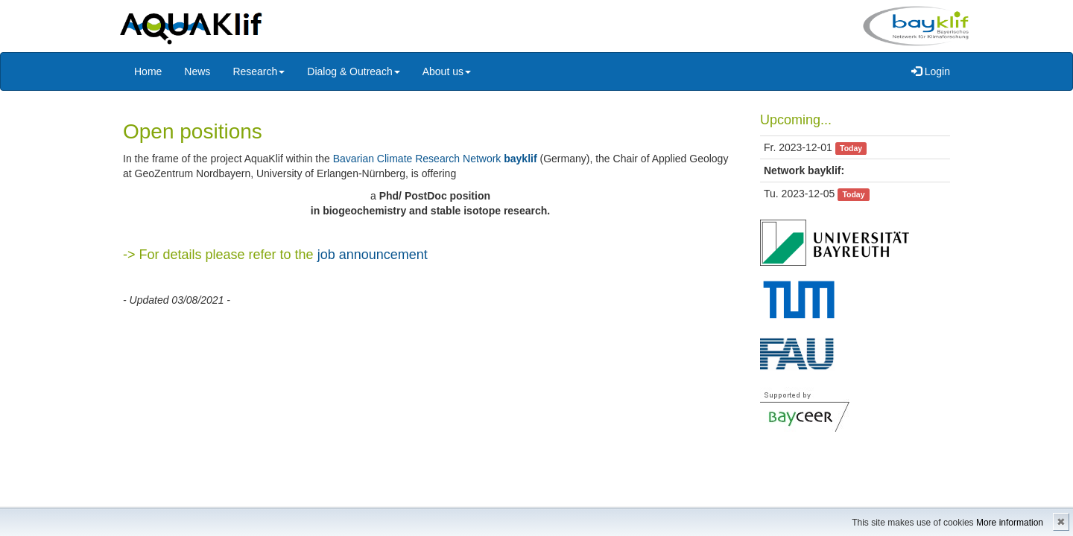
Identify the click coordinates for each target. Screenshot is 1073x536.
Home (148, 71)
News (197, 71)
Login (930, 71)
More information (1009, 522)
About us (446, 71)
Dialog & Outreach (353, 71)
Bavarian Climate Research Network (435, 159)
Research (258, 71)
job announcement (372, 254)
